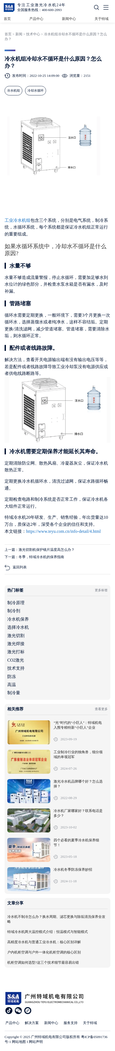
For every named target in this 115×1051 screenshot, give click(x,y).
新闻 (18, 34)
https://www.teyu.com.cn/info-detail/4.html (63, 531)
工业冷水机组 (17, 220)
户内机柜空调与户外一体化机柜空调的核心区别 (44, 952)
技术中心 (33, 34)
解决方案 (32, 1023)
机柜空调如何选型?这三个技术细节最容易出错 (43, 962)
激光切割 (16, 635)
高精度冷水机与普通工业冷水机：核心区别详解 (44, 942)
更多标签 (101, 590)
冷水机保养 (18, 619)
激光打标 (16, 651)
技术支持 (16, 668)
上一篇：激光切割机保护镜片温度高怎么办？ (40, 550)
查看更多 (101, 709)
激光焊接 (16, 643)
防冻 (11, 676)
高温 (11, 684)
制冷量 (13, 692)
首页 (7, 19)
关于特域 (102, 19)
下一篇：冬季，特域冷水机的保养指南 (34, 557)
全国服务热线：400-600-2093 (39, 10)
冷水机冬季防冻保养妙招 (73, 870)
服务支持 (71, 1023)
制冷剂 (13, 611)
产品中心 (36, 19)
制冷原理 (16, 602)
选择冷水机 (18, 627)
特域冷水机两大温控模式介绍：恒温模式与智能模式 (47, 932)
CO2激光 (15, 660)
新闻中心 (69, 19)
